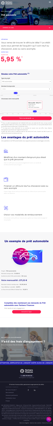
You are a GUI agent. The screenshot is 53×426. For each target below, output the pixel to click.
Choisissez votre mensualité (10, 99)
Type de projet (5, 78)
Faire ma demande (26, 118)
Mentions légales (24, 423)
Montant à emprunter (8, 86)
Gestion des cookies (35, 423)
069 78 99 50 (26, 375)
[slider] (15, 93)
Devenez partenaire (12, 395)
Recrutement (10, 392)
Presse (8, 401)
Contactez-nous (11, 398)
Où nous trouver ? (11, 390)
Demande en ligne (8, 27)
